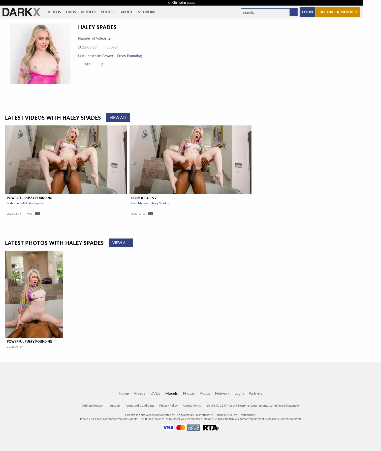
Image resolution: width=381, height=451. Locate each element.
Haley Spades (35, 203)
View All (118, 117)
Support (114, 405)
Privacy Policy (168, 405)
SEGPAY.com (226, 418)
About (126, 12)
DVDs (71, 12)
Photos (108, 12)
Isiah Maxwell (16, 203)
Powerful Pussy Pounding (122, 56)
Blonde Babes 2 (143, 198)
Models (88, 12)
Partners (255, 393)
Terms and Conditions (139, 405)
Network (147, 12)
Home (124, 393)
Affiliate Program (93, 405)
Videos (54, 12)
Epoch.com (101, 418)
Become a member (338, 12)
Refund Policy (192, 405)
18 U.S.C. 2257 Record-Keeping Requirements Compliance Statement (252, 405)
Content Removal (290, 418)
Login (307, 12)
